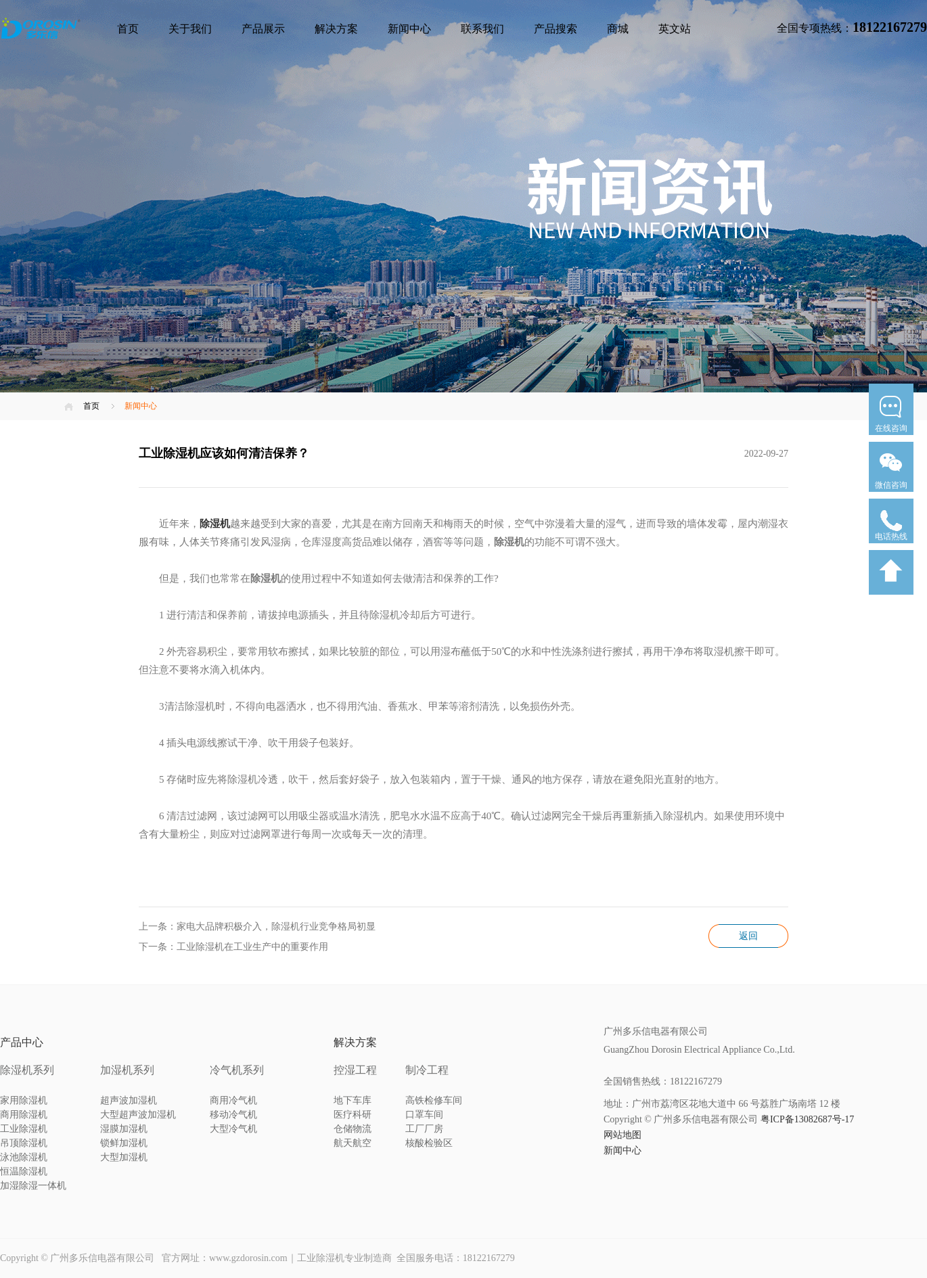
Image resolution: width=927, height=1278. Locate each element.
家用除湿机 (23, 1100)
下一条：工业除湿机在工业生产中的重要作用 (233, 947)
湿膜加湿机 (124, 1129)
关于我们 (190, 29)
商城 (618, 29)
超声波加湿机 (128, 1100)
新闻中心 (409, 29)
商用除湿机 (23, 1115)
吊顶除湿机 (23, 1143)
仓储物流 (352, 1129)
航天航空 (352, 1143)
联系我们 (482, 29)
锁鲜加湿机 (124, 1143)
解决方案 (336, 29)
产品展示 (263, 29)
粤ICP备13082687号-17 (807, 1119)
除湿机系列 (27, 1070)
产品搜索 (555, 29)
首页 (128, 29)
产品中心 (21, 1042)
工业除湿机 (23, 1129)
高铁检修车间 (433, 1100)
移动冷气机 (233, 1115)
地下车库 (352, 1100)
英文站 (674, 29)
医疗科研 (352, 1115)
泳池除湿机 (23, 1157)
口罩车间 (424, 1115)
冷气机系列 (237, 1070)
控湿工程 (355, 1070)
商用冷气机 (233, 1100)
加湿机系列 (127, 1070)
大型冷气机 (233, 1129)
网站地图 (622, 1135)
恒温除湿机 (23, 1171)
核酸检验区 (429, 1143)
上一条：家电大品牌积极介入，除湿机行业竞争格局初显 (257, 926)
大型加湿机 (124, 1157)
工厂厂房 (424, 1129)
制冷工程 (427, 1070)
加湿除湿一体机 (33, 1186)
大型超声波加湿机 (138, 1115)
